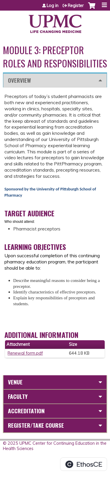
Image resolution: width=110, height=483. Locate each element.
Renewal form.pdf (25, 353)
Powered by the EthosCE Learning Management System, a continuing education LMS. (83, 464)
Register (76, 6)
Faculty (18, 396)
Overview (19, 80)
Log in (52, 6)
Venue (15, 382)
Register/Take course (36, 425)
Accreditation (26, 410)
